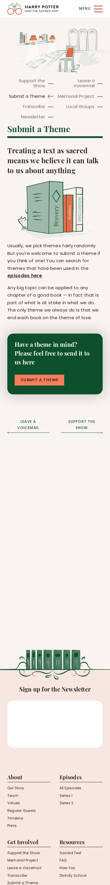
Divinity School (73, 876)
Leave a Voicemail (84, 83)
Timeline (15, 818)
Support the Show (32, 83)
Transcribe (33, 107)
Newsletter (33, 117)
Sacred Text (71, 853)
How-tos (67, 868)
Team (12, 796)
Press (12, 826)
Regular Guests (21, 811)
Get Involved (22, 843)
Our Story (15, 788)
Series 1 (66, 796)
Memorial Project (76, 97)
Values (13, 803)
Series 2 (67, 803)
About (14, 778)
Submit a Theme (27, 97)
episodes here (24, 276)
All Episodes (71, 788)
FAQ (63, 860)
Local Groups (80, 107)
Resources (72, 843)
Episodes (71, 778)
